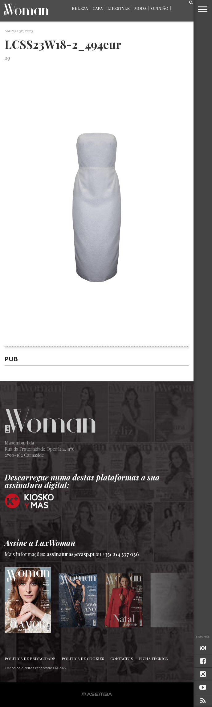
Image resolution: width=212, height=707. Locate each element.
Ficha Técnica (153, 658)
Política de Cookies (83, 658)
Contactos (121, 658)
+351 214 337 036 (120, 554)
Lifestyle (118, 8)
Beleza (80, 8)
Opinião (159, 8)
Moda (140, 8)
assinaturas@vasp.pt (70, 554)
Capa (97, 8)
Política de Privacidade (30, 658)
